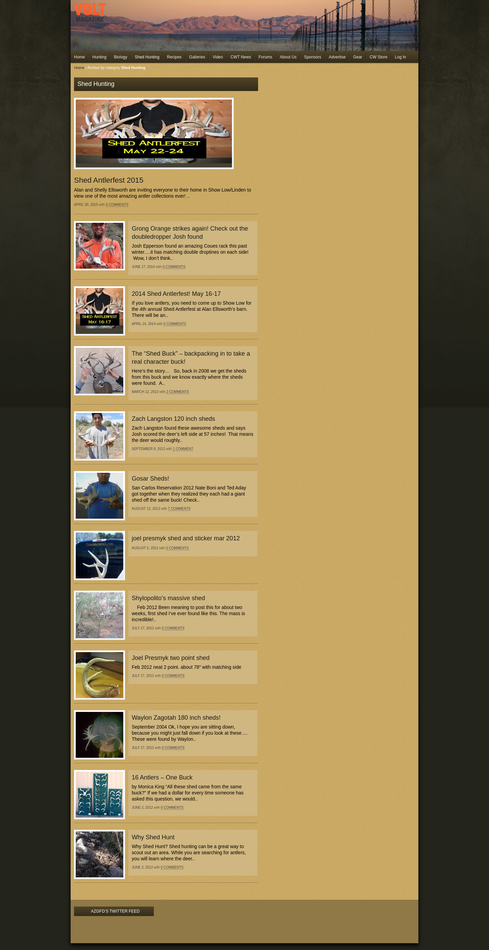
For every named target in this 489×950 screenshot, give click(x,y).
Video (218, 57)
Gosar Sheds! (150, 478)
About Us (288, 57)
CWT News (241, 57)
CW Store (378, 57)
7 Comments (179, 508)
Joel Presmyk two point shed (171, 658)
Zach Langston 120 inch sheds (173, 418)
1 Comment (183, 449)
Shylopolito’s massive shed (168, 598)
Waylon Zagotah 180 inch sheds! (176, 717)
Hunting (99, 57)
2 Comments (177, 392)
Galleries (197, 57)
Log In (400, 57)
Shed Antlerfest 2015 (108, 180)
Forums (265, 57)
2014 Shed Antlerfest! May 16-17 (176, 293)
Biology (120, 57)
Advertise (337, 57)
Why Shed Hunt (153, 837)
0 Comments (117, 205)
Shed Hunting (147, 57)
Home (79, 57)
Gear (357, 57)
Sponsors (312, 57)
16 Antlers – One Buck (162, 777)
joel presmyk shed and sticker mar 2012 (186, 538)
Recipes (174, 57)
